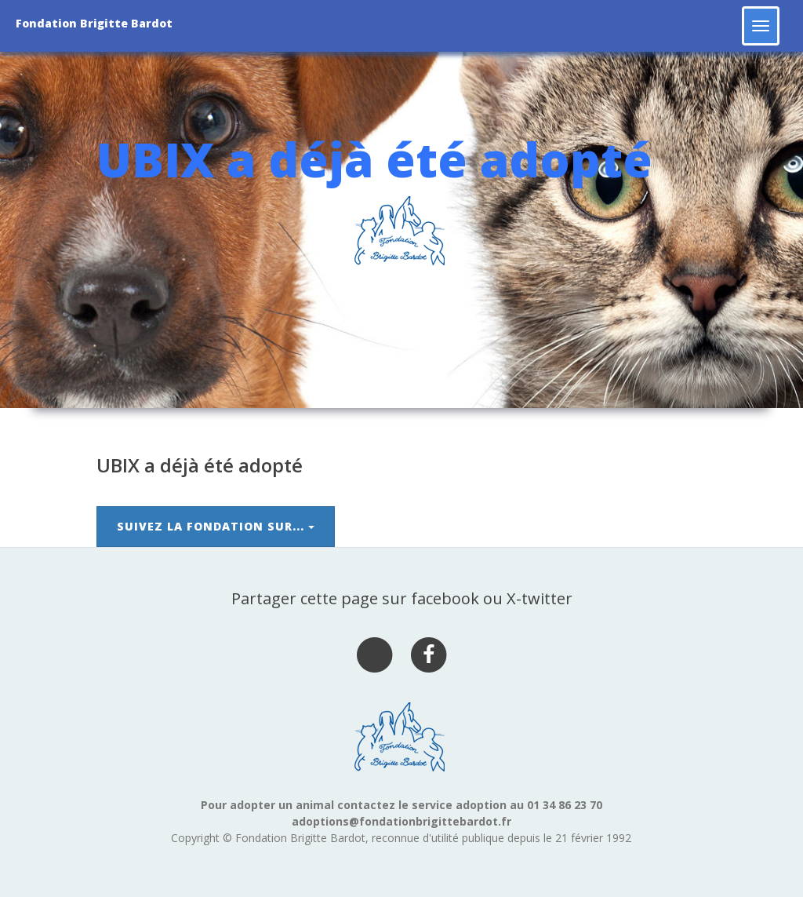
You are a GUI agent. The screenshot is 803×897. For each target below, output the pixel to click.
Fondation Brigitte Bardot (94, 23)
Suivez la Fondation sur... (215, 526)
